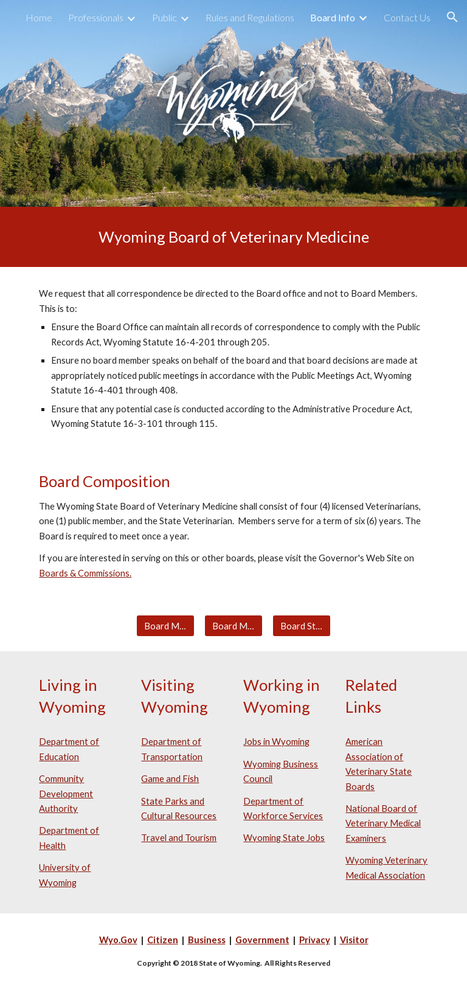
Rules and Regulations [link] (250, 17)
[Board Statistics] (301, 626)
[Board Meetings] (165, 626)
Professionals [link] (95, 17)
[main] (233, 236)
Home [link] (39, 17)
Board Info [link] (332, 17)
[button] (452, 17)
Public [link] (164, 17)
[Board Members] (233, 626)
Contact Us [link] (407, 17)
